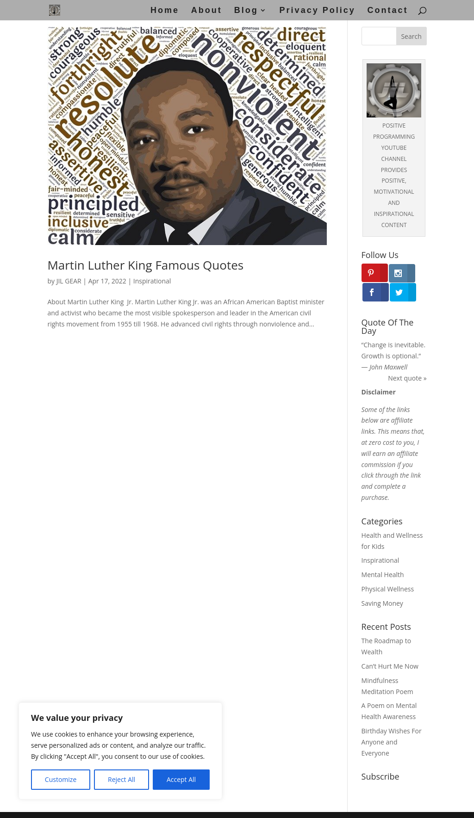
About (206, 11)
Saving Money (382, 583)
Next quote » (407, 359)
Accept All (181, 779)
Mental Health (383, 555)
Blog (246, 11)
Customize (60, 779)
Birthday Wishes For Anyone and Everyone (392, 722)
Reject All (121, 779)
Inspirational (152, 281)
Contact (388, 11)
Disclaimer (221, 805)
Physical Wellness (388, 570)
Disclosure (314, 805)
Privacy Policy (318, 11)
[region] (120, 751)
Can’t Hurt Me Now (390, 647)
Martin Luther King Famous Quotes (145, 265)
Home (164, 11)
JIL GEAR (68, 281)
